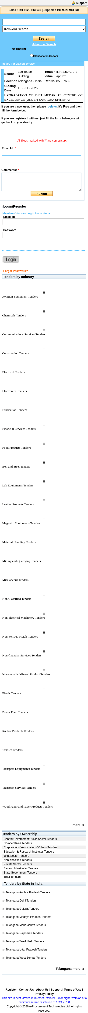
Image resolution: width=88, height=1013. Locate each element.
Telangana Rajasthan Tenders (24, 933)
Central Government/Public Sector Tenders (30, 839)
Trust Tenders (12, 876)
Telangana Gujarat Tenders (22, 908)
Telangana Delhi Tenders (21, 900)
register (52, 106)
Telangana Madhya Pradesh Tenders (28, 917)
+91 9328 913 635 (29, 10)
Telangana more (68, 969)
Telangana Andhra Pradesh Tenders (28, 892)
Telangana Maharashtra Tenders (26, 925)
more (77, 825)
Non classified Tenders (18, 860)
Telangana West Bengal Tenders (26, 957)
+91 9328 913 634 (68, 10)
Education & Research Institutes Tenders (29, 851)
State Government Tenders (20, 872)
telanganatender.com (45, 56)
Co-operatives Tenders (18, 843)
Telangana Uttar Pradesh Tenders (26, 949)
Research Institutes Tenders (21, 868)
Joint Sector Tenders (16, 855)
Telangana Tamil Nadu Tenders (25, 941)
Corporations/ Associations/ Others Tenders (31, 847)
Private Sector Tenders (18, 864)
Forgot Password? (15, 271)
